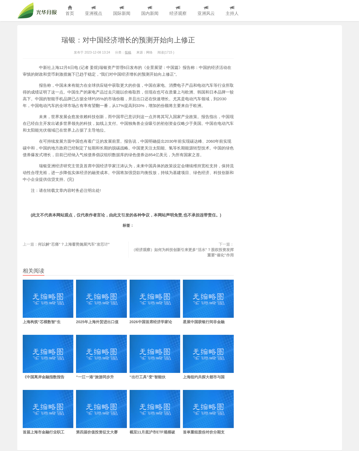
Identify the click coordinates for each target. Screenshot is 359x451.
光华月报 (38, 10)
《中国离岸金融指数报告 (48, 357)
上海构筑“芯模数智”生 (48, 302)
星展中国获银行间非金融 (208, 302)
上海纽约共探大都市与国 (208, 357)
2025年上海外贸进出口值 (101, 302)
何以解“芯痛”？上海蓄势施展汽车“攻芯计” (74, 244)
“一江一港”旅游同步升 (101, 357)
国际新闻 (121, 11)
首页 (69, 11)
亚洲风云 (206, 11)
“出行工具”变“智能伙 (155, 357)
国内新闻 (150, 11)
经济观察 (178, 11)
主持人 (232, 11)
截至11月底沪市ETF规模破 (155, 412)
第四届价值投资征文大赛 (101, 412)
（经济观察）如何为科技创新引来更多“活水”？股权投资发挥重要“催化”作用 (182, 252)
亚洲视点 (93, 11)
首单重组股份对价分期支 (208, 412)
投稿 (128, 52)
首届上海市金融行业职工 (48, 412)
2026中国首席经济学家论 (155, 302)
